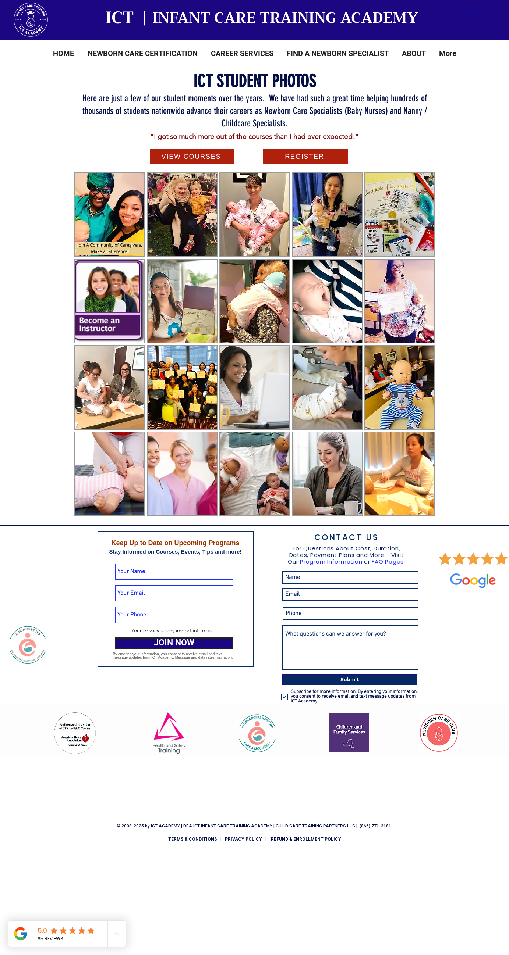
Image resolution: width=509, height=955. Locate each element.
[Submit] (349, 679)
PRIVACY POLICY (243, 839)
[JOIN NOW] (174, 643)
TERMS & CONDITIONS (192, 839)
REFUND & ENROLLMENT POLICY (306, 839)
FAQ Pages (388, 561)
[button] (142, 56)
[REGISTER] (305, 156)
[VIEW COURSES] (192, 156)
